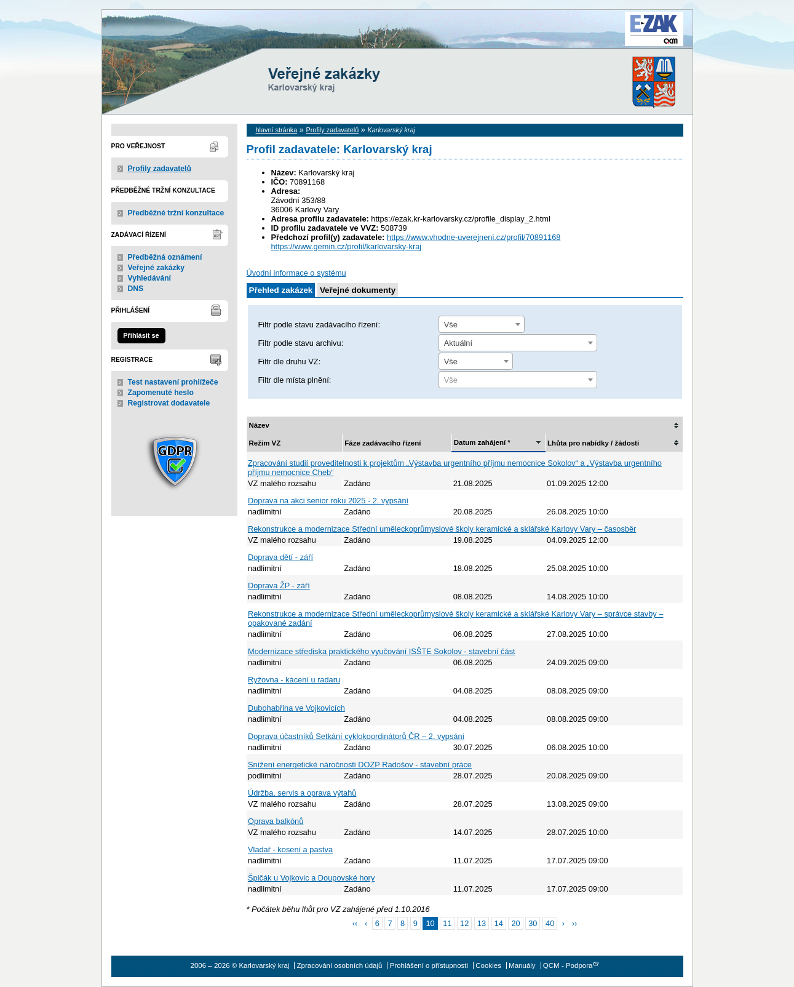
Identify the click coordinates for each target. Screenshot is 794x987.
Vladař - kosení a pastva (290, 849)
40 (550, 923)
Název (259, 425)
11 (447, 923)
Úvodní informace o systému (296, 273)
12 (464, 923)
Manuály (522, 965)
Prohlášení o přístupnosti (429, 965)
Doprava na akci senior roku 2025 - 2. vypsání (328, 500)
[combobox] (482, 324)
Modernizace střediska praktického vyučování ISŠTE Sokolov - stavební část (381, 651)
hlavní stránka (277, 130)
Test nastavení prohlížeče (173, 382)
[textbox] (518, 380)
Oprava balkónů (275, 821)
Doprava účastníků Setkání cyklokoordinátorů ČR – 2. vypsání (356, 736)
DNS (136, 288)
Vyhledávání (150, 278)
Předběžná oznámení (165, 257)
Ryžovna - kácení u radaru (294, 679)
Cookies (488, 965)
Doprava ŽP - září (279, 585)
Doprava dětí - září (280, 557)
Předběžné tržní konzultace (176, 213)
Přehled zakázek (281, 290)
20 (515, 923)
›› (575, 923)
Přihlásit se (141, 335)
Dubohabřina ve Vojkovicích (296, 708)
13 (481, 923)
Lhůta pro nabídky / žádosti (593, 443)
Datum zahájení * (482, 442)
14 (498, 923)
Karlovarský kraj (360, 40)
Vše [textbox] (451, 324)
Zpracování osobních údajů (340, 965)
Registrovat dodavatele (169, 403)
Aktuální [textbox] (458, 343)
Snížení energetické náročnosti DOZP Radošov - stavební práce (360, 764)
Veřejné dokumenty (357, 290)
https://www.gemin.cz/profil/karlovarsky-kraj (346, 246)
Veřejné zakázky (156, 267)
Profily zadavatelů (159, 168)
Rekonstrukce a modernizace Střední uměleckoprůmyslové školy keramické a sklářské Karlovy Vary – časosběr (442, 528)
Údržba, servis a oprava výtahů (302, 792)
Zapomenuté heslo (161, 392)
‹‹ (355, 923)
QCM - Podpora (568, 965)
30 (532, 923)
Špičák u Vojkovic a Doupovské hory (311, 877)
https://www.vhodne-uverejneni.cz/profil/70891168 (473, 237)
